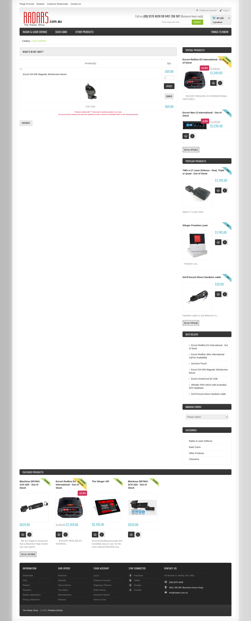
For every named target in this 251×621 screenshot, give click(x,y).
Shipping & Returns (102, 585)
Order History (99, 590)
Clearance (194, 459)
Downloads (28, 575)
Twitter (137, 580)
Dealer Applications (31, 595)
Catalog (26, 41)
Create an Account (102, 580)
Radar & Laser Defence (35, 32)
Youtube (137, 590)
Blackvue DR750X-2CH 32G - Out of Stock (138, 484)
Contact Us (76, 4)
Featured (62, 575)
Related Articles (55, 610)
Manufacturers (64, 595)
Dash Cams (61, 32)
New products (64, 585)
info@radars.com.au (178, 592)
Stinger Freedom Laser (195, 225)
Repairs (26, 585)
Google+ (138, 585)
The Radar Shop (30, 610)
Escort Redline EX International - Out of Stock (67, 484)
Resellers (27, 590)
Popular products (196, 161)
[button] (197, 22)
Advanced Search (101, 595)
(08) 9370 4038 (152, 16)
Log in (96, 575)
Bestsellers (192, 334)
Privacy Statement (31, 599)
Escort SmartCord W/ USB (204, 378)
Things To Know (26, 4)
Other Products (84, 32)
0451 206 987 (172, 16)
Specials (62, 580)
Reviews (41, 4)
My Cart (220, 18)
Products (33, 472)
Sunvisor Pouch (199, 363)
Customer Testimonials (57, 4)
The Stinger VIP (100, 481)
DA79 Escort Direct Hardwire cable (201, 277)
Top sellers (63, 590)
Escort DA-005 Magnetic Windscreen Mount (44, 74)
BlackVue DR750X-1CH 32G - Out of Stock (30, 484)
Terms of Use (99, 599)
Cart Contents (39, 41)
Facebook (138, 575)
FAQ (25, 580)
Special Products (195, 50)
